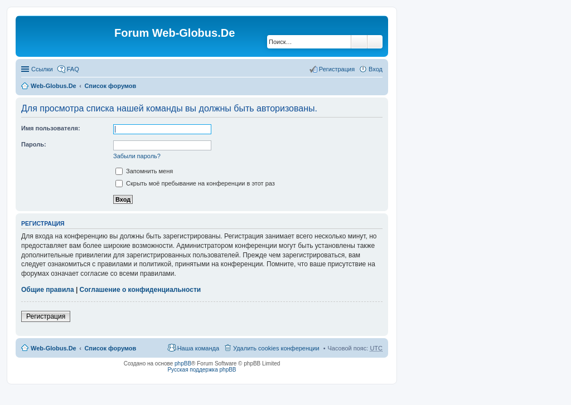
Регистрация (45, 316)
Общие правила (47, 290)
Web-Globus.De (53, 85)
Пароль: (33, 144)
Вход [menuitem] (376, 69)
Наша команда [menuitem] (198, 348)
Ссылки (42, 69)
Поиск (359, 41)
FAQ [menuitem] (73, 69)
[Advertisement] (487, 223)
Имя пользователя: (50, 128)
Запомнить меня (144, 171)
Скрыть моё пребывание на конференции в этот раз (195, 183)
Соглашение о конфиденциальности (140, 290)
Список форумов (110, 85)
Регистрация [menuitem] (337, 69)
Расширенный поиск (375, 41)
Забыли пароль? (137, 156)
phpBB (183, 363)
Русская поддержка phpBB (201, 370)
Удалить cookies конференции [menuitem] (276, 348)
